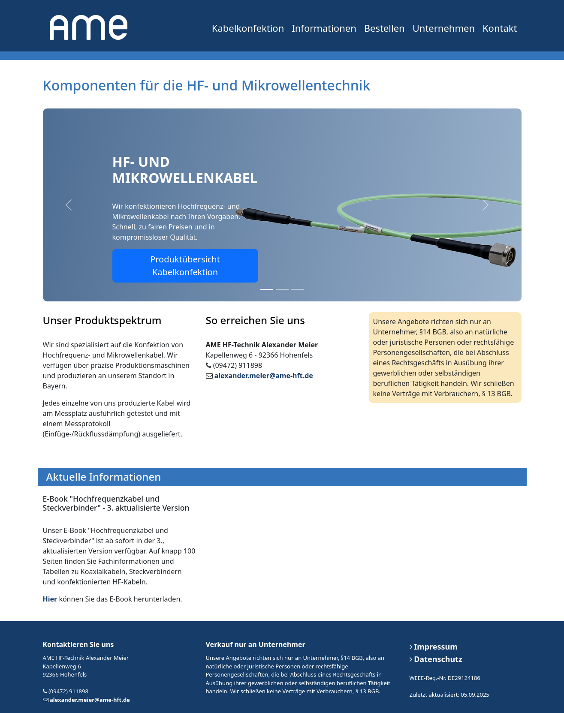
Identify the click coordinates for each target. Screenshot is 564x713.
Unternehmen (444, 27)
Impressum (434, 646)
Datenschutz (436, 659)
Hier (50, 599)
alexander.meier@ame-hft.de (263, 375)
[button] (68, 204)
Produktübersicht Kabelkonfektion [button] (185, 265)
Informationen (324, 27)
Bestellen (384, 27)
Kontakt (500, 27)
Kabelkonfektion (248, 27)
